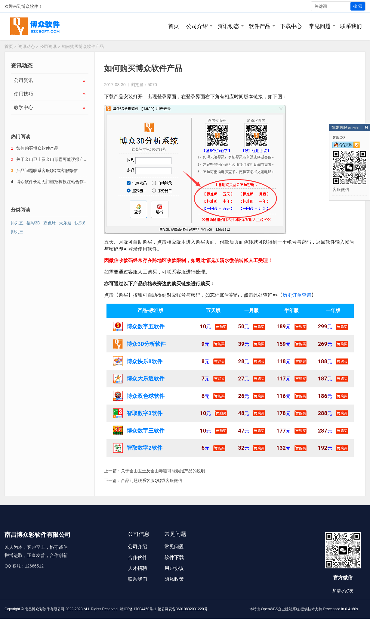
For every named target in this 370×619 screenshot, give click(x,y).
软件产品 (259, 26)
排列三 (17, 231)
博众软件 (29, 6)
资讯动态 (228, 26)
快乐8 (80, 222)
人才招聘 (137, 568)
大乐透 (65, 222)
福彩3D (33, 222)
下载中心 (291, 26)
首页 (173, 26)
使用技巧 (49, 94)
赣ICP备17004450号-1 (138, 609)
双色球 (49, 222)
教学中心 (49, 107)
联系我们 (351, 26)
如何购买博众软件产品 (37, 148)
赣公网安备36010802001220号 (182, 609)
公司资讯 (48, 46)
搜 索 (357, 6)
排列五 (17, 222)
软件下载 (174, 557)
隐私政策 (174, 579)
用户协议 (174, 568)
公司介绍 (197, 26)
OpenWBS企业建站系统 (280, 609)
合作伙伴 (137, 557)
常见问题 (320, 26)
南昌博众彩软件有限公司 (44, 609)
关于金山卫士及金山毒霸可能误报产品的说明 (163, 470)
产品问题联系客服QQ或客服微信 (151, 480)
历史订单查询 (296, 295)
